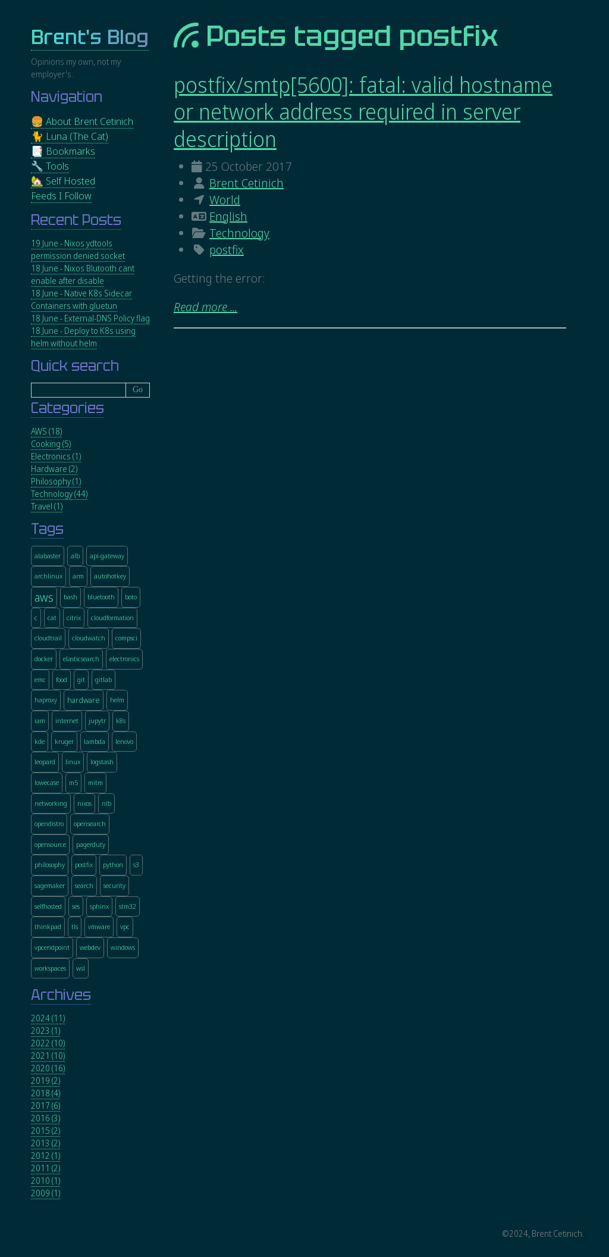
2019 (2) (45, 1080)
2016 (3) (45, 1118)
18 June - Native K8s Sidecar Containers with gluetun (81, 299)
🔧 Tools (50, 166)
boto (131, 596)
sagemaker (49, 885)
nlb (106, 803)
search (84, 885)
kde (39, 741)
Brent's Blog (90, 37)
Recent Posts (76, 220)
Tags (47, 529)
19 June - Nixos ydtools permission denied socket (78, 249)
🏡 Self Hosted (63, 180)
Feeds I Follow (61, 195)
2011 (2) (45, 1168)
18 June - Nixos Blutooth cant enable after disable (82, 274)
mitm (95, 782)
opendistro (49, 823)
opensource (50, 844)
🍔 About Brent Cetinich (82, 121)
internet (67, 720)
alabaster (47, 555)
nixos (84, 803)
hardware (83, 700)
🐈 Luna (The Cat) (69, 136)
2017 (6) (45, 1105)
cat (52, 617)
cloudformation (112, 617)
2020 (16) (48, 1068)
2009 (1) (45, 1193)
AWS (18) (46, 431)
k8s (120, 720)
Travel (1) (46, 506)
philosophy (49, 864)
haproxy (45, 699)
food (61, 679)
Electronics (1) (56, 456)
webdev (90, 947)
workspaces (50, 968)
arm (78, 575)
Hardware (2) (54, 468)
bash (70, 596)
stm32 (127, 906)
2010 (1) (45, 1180)
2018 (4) (45, 1093)
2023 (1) (45, 1030)
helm (117, 699)
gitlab (103, 679)
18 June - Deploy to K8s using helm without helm (83, 337)
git (81, 679)
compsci (126, 637)
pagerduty (90, 844)
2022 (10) (48, 1043)
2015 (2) (45, 1130)
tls (74, 926)
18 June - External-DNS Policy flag (90, 318)
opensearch (90, 823)
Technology (239, 233)
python (113, 864)
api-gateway (107, 555)
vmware (99, 926)
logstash (102, 761)
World (224, 200)
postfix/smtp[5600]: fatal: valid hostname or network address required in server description (363, 111)
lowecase (46, 782)
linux (72, 761)
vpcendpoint (52, 947)
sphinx (99, 906)
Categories (67, 408)
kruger (64, 741)
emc (40, 679)
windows (123, 947)
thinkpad (47, 926)
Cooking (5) (51, 443)
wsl (80, 968)
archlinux (48, 575)
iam (39, 720)
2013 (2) (45, 1143)
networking (50, 803)
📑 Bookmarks (63, 151)
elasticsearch (81, 658)
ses (76, 906)
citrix (74, 617)
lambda (94, 741)
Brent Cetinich (246, 183)
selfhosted (48, 906)
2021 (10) (48, 1055)
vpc (125, 926)
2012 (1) (45, 1155)
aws (44, 597)
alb (75, 555)
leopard (44, 761)
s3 (136, 864)
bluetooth (101, 596)
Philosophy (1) (56, 481)
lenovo (124, 741)
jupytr (97, 720)
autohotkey (110, 575)
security (114, 885)
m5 (73, 782)
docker (43, 658)
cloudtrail (48, 637)
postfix (226, 250)
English (228, 216)
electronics (124, 658)
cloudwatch (88, 637)
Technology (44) (59, 493)
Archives (61, 995)
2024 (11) (48, 1018)
